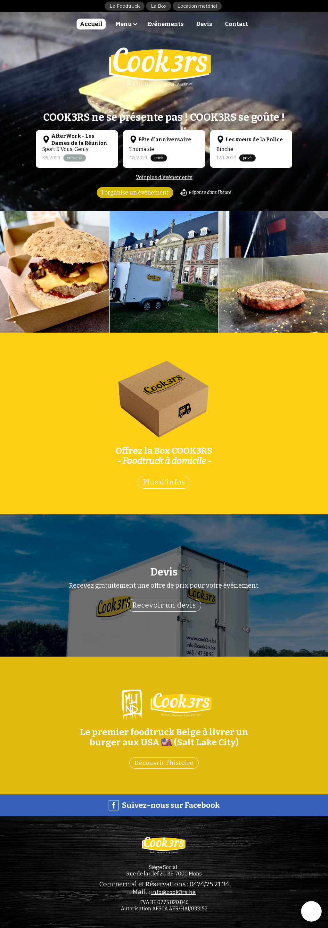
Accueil (91, 24)
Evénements (166, 24)
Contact (236, 24)
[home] (161, 66)
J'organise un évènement (135, 192)
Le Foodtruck (125, 6)
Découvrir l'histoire (164, 762)
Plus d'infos (164, 482)
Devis (204, 24)
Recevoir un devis (164, 605)
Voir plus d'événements (164, 177)
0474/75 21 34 (209, 884)
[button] (128, 24)
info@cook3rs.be (173, 892)
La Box (158, 6)
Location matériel (197, 6)
